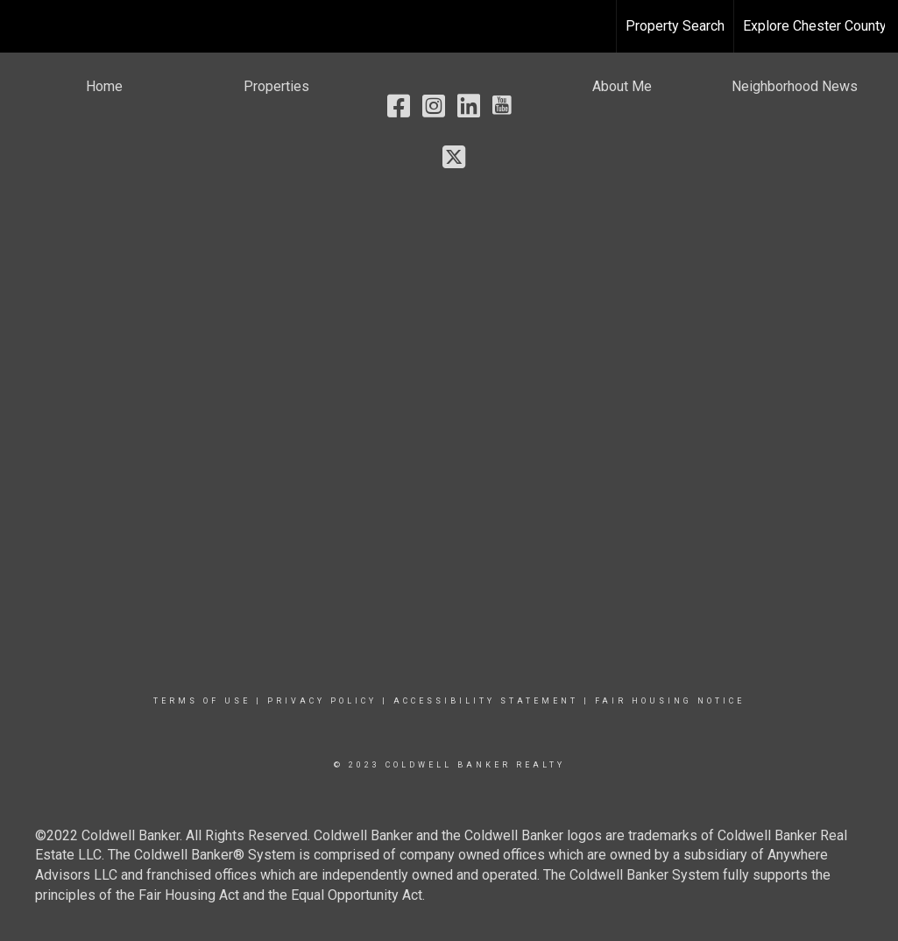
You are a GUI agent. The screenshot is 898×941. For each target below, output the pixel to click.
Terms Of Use (202, 701)
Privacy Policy (322, 701)
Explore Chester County (815, 26)
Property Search (675, 26)
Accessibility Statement (485, 701)
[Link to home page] (22, 26)
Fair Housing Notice (670, 701)
